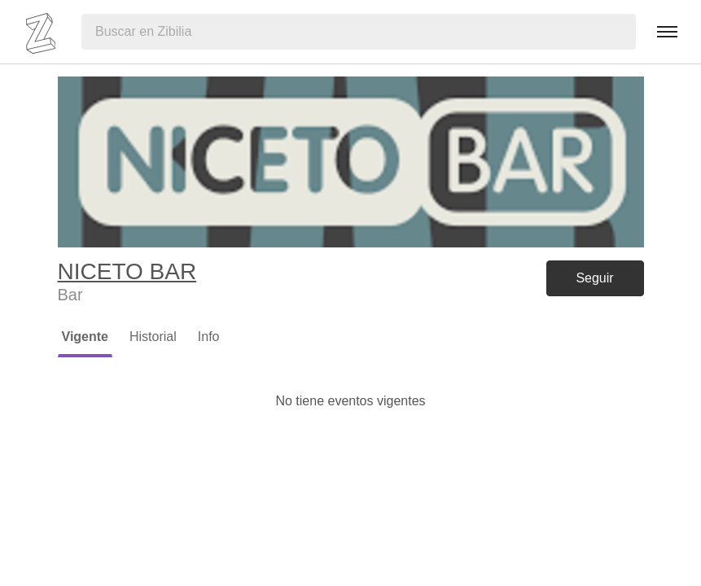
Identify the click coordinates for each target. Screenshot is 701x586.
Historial (153, 336)
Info (209, 336)
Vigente (85, 336)
